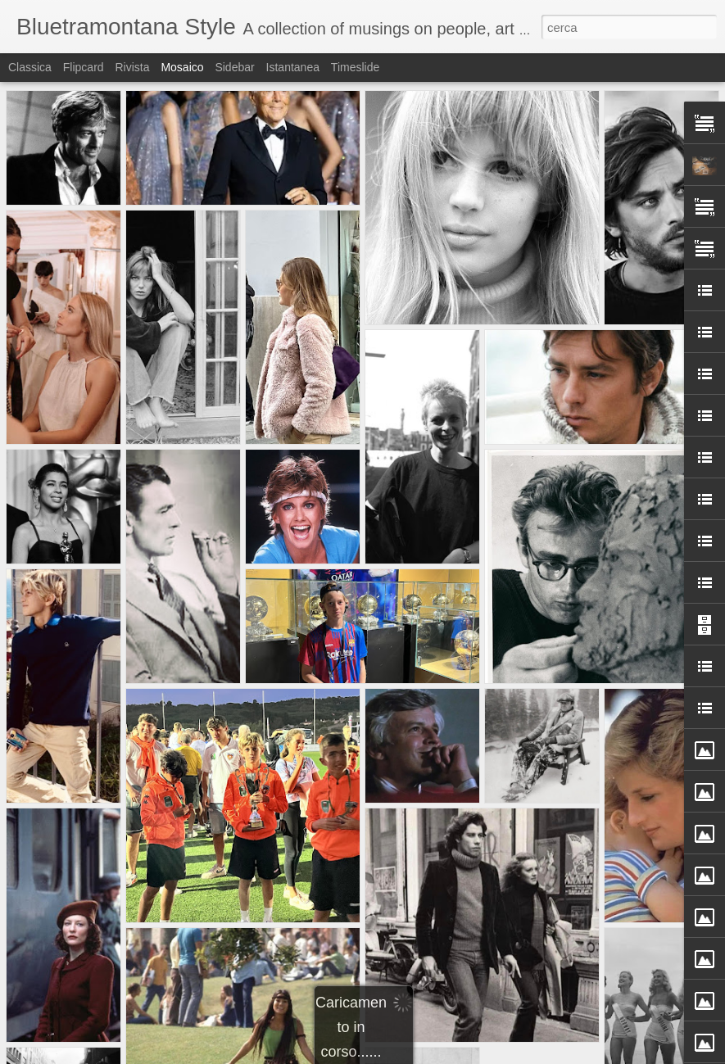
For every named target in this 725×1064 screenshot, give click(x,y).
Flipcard (83, 67)
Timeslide (355, 67)
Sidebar (234, 67)
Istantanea (292, 67)
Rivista (132, 67)
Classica (30, 67)
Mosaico (182, 67)
